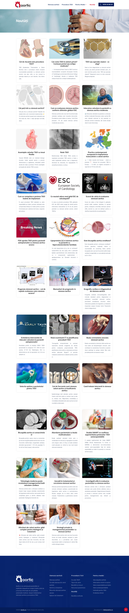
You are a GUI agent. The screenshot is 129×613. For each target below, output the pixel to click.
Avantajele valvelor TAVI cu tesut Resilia (31, 153)
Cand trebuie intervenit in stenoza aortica (97, 387)
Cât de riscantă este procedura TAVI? (31, 63)
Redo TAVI (64, 152)
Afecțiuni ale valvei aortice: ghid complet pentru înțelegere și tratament (32, 529)
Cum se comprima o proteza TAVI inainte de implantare (31, 197)
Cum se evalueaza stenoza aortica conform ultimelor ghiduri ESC (64, 109)
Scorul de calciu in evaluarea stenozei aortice (97, 197)
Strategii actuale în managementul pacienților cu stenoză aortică (64, 529)
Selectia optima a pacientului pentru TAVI (31, 387)
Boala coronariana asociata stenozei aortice (97, 339)
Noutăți (92, 4)
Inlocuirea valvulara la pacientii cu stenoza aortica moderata (97, 109)
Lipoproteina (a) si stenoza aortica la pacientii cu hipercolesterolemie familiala (64, 243)
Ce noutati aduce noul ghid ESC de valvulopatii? (64, 197)
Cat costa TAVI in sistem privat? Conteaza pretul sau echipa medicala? (64, 64)
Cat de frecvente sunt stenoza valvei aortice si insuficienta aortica (64, 388)
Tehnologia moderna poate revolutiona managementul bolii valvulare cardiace (31, 483)
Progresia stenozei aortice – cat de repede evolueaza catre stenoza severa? (31, 291)
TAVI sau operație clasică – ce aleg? (97, 63)
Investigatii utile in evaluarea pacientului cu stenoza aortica (97, 482)
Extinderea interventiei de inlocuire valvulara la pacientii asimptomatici (31, 340)
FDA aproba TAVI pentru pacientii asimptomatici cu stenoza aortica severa (31, 243)
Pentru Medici (81, 4)
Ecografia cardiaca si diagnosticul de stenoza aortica (97, 290)
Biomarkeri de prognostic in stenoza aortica (64, 290)
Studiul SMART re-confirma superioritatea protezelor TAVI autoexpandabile (97, 435)
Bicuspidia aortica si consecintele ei (31, 434)
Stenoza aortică (53, 4)
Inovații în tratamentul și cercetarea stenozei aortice (64, 482)
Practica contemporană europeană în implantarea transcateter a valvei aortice (97, 154)
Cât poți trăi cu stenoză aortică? (31, 108)
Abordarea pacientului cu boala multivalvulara (64, 434)
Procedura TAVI (67, 4)
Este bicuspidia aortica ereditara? (97, 241)
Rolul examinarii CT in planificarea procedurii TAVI (64, 339)
